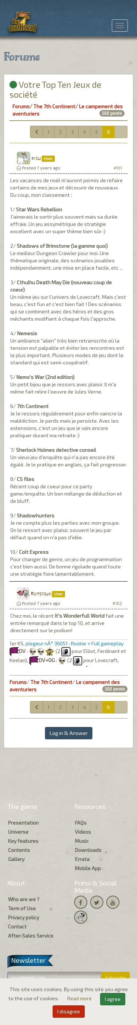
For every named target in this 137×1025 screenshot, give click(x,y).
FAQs (81, 822)
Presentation (23, 822)
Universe (18, 832)
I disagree (68, 1011)
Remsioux (41, 594)
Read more (80, 998)
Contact (17, 926)
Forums (21, 106)
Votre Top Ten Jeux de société (55, 89)
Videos (83, 832)
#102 (117, 603)
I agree (113, 999)
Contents (19, 850)
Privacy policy (23, 917)
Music (82, 841)
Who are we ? (23, 899)
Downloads (88, 850)
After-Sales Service (30, 935)
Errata (82, 859)
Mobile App (88, 868)
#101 (118, 167)
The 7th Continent (54, 106)
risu (36, 158)
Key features (23, 841)
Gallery (16, 859)
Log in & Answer (69, 733)
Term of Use (22, 908)
